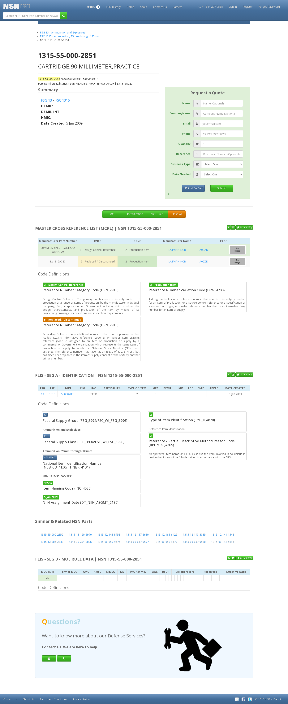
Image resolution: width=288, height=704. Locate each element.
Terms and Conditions (53, 699)
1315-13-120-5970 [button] (80, 534)
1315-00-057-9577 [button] (137, 542)
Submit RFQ (244, 227)
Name (186, 103)
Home (130, 7)
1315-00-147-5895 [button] (222, 542)
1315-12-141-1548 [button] (222, 534)
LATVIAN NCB (177, 250)
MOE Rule (157, 214)
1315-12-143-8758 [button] (108, 534)
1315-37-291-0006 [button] (80, 542)
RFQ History (113, 7)
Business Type (181, 164)
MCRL (113, 214)
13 (42, 394)
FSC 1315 (62, 100)
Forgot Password (269, 6)
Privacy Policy (81, 699)
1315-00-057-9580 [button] (194, 542)
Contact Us (160, 7)
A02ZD (204, 250)
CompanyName (180, 113)
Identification (135, 214)
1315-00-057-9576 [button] (108, 542)
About (143, 7)
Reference (183, 154)
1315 (52, 394)
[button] (93, 6)
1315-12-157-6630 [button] (137, 534)
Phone (186, 133)
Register (248, 6)
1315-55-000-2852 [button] (52, 534)
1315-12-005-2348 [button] (52, 542)
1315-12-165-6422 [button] (165, 534)
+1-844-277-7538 (211, 6)
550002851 (68, 394)
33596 (48, 483)
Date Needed (181, 174)
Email (187, 123)
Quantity (184, 144)
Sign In (233, 6)
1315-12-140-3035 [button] (194, 534)
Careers (177, 7)
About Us (28, 699)
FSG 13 (46, 100)
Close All (176, 214)
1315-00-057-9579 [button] (165, 542)
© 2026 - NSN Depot (268, 699)
